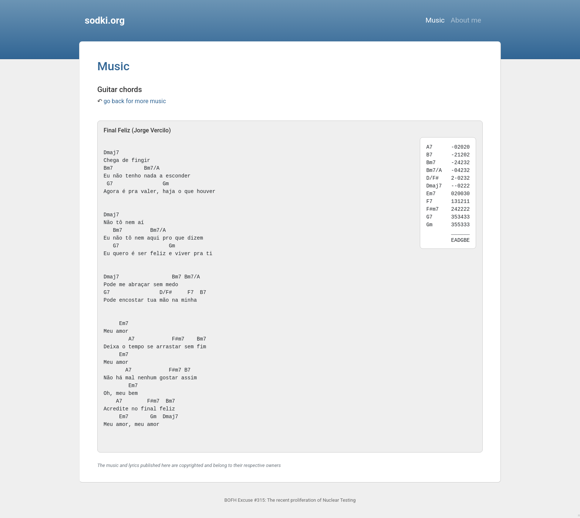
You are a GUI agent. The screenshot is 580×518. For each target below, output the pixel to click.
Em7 (123, 323)
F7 (191, 292)
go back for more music (135, 101)
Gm (166, 184)
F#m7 (178, 339)
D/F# (165, 292)
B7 (203, 292)
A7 (131, 339)
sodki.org (105, 20)
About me (466, 20)
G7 (110, 184)
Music (435, 20)
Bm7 (108, 168)
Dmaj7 (111, 153)
